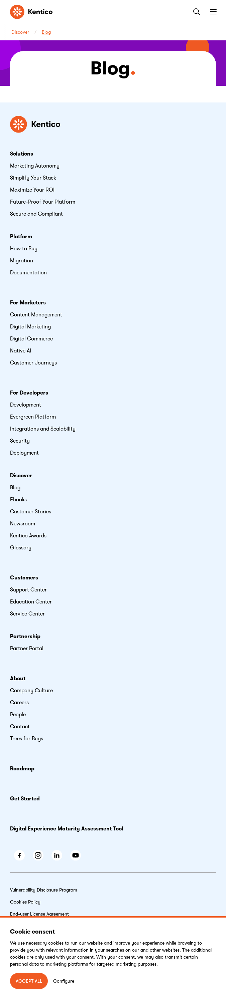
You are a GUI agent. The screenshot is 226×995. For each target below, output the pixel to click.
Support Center (28, 590)
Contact (20, 727)
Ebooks (18, 500)
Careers (19, 703)
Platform (21, 237)
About (17, 679)
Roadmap (22, 769)
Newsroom (22, 524)
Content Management (36, 315)
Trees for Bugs (26, 739)
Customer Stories (30, 512)
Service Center (27, 614)
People (18, 715)
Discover (20, 32)
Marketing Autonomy (35, 166)
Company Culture (31, 691)
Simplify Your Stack (33, 178)
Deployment (24, 453)
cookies (56, 943)
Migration (21, 261)
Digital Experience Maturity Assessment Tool (66, 829)
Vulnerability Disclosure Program (43, 890)
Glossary (20, 548)
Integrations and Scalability (43, 429)
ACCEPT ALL (29, 981)
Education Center (31, 602)
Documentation (28, 273)
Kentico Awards (28, 536)
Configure (63, 981)
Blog (46, 32)
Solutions (21, 154)
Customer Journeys (33, 363)
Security (20, 441)
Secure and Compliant (36, 214)
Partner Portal (26, 649)
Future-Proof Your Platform (42, 202)
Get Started (25, 799)
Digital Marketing (30, 327)
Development (25, 405)
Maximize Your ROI (32, 190)
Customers (24, 578)
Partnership (25, 637)
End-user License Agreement (39, 914)
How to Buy (23, 249)
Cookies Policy (25, 902)
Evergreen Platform (33, 417)
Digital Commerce (31, 339)
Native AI (20, 351)
